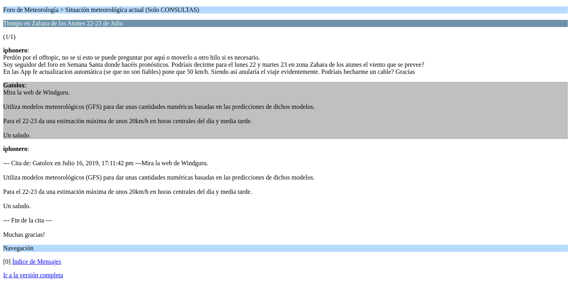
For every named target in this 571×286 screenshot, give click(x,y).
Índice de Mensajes (36, 261)
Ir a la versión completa (33, 275)
